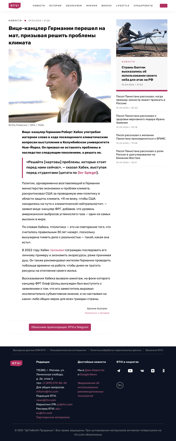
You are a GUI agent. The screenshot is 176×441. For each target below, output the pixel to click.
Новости (39, 5)
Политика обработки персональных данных (116, 350)
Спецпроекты (143, 5)
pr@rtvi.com (65, 404)
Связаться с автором (97, 313)
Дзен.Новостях (94, 370)
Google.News (88, 374)
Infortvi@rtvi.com (47, 391)
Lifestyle (122, 5)
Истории (55, 5)
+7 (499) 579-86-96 (54, 383)
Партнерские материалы (53, 417)
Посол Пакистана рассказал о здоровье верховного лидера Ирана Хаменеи (140, 119)
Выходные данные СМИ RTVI (29, 350)
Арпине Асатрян (97, 308)
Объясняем (74, 5)
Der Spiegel (87, 173)
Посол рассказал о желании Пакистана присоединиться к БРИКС (141, 137)
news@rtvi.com (46, 400)
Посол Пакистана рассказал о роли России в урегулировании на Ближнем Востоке (139, 154)
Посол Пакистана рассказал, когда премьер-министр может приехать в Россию (140, 100)
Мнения (91, 5)
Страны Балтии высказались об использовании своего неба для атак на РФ (139, 73)
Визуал (107, 5)
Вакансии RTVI (154, 350)
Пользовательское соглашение (68, 350)
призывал (57, 250)
